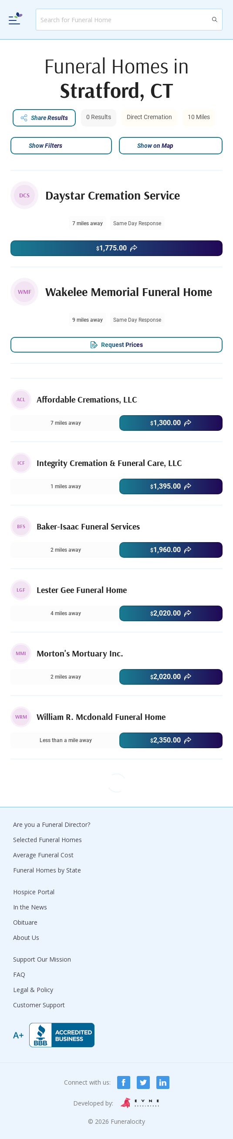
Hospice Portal (33, 892)
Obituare (25, 922)
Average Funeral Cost (43, 855)
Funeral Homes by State (47, 870)
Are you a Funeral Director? (51, 824)
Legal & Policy (33, 990)
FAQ (19, 974)
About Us (26, 937)
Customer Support (39, 1005)
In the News (30, 907)
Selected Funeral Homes (47, 840)
